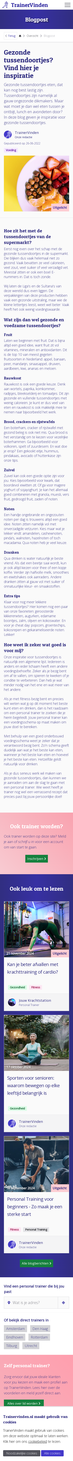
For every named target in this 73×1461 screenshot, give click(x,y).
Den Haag (40, 1328)
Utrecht (31, 1345)
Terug (10, 36)
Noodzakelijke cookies (21, 1453)
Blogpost (49, 36)
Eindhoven (14, 1337)
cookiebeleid (37, 1441)
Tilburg (11, 1345)
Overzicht (32, 36)
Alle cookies (52, 1453)
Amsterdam (15, 1328)
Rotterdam (39, 1337)
